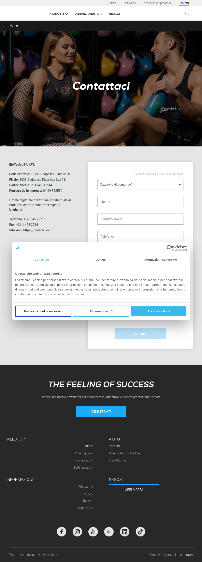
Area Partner (117, 460)
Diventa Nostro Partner (124, 453)
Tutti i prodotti (83, 467)
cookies (53, 555)
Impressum (85, 508)
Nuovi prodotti (83, 460)
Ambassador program (157, 3)
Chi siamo (130, 3)
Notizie (112, 3)
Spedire (140, 334)
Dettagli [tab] (101, 259)
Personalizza (101, 311)
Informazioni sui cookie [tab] (160, 259)
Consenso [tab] (42, 259)
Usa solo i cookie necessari (43, 311)
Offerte (88, 446)
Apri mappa (134, 490)
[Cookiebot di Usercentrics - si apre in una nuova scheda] (169, 248)
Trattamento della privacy (27, 555)
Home (13, 26)
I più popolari (84, 453)
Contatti (184, 3)
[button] (58, 13)
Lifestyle (87, 501)
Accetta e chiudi (158, 311)
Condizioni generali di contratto (171, 555)
